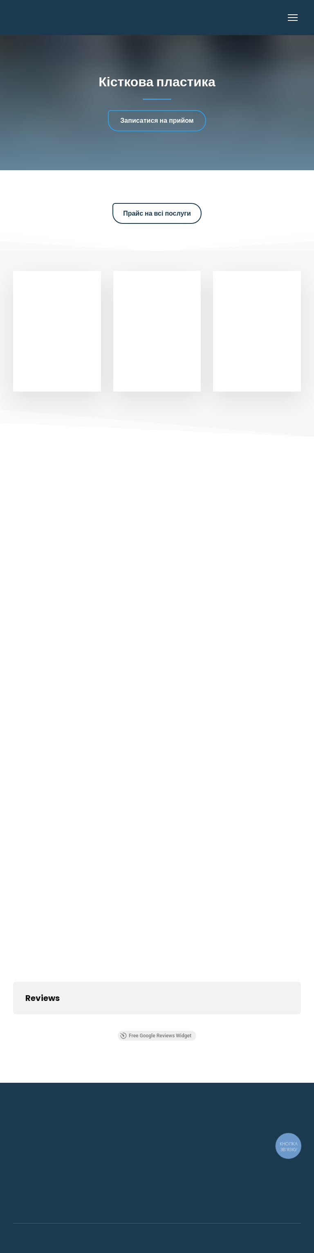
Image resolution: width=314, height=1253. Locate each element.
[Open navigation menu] (293, 17)
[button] (157, 120)
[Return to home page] (55, 17)
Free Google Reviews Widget (155, 1035)
